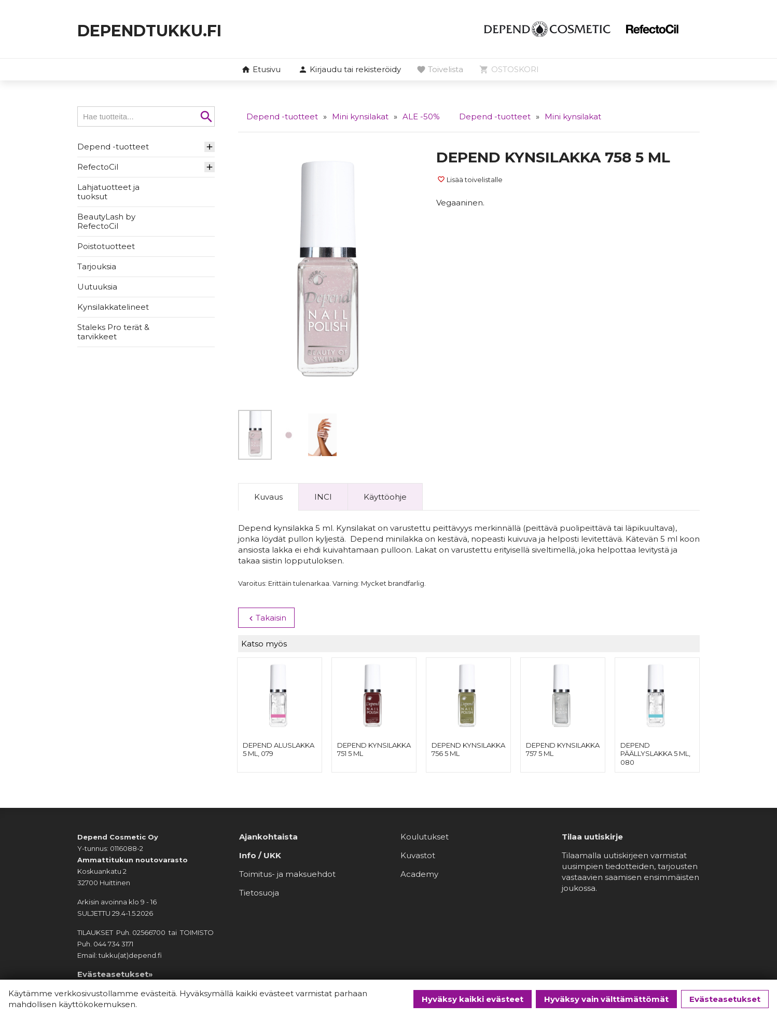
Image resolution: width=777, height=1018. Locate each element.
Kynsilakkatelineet (113, 307)
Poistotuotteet (106, 246)
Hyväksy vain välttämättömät (606, 999)
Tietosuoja (259, 894)
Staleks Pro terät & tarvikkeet (113, 331)
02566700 (148, 933)
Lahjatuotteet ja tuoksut (108, 191)
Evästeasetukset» (115, 975)
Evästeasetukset (724, 999)
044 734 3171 (113, 945)
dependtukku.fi (173, 29)
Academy (419, 875)
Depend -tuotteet (113, 147)
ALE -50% (421, 116)
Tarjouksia (96, 266)
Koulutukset (424, 838)
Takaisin (266, 618)
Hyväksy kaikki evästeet (472, 999)
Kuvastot (417, 856)
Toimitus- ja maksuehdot (287, 875)
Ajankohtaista (268, 838)
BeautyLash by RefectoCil (106, 221)
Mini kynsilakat (360, 116)
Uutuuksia (97, 287)
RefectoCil (97, 167)
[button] (349, 70)
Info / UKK (260, 856)
